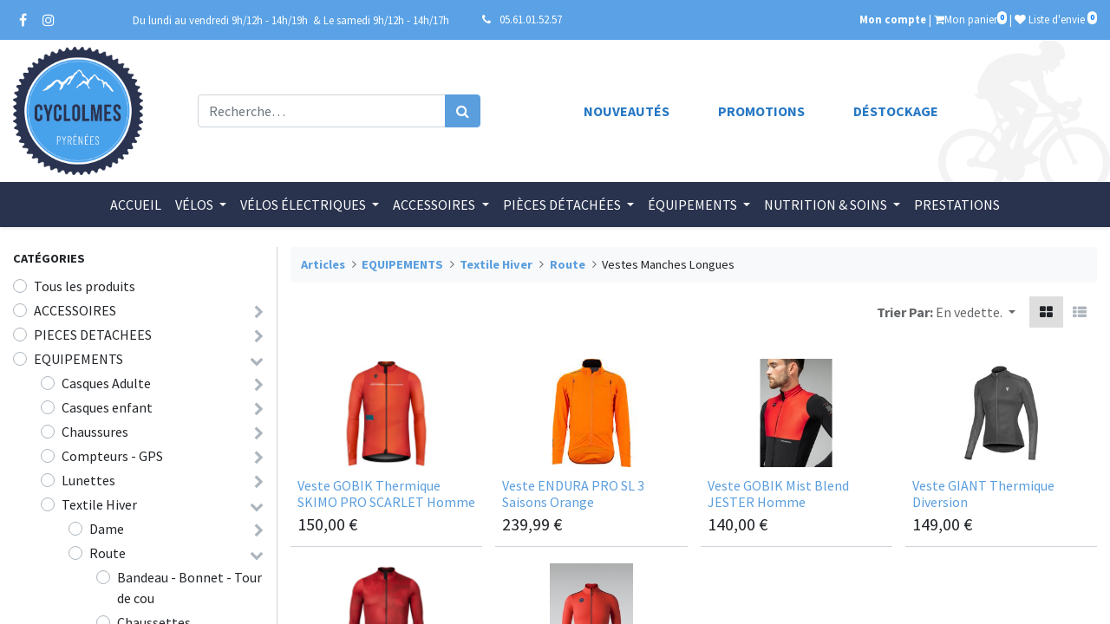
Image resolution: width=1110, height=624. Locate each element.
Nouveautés (626, 111)
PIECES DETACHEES (93, 334)
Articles (323, 264)
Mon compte (892, 19)
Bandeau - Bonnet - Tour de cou (189, 588)
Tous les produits (84, 286)
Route (107, 553)
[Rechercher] (462, 110)
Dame (106, 528)
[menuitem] (135, 204)
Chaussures (95, 431)
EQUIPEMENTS (78, 358)
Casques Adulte (106, 383)
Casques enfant (107, 407)
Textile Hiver (99, 504)
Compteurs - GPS (112, 456)
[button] (975, 312)
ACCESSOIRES (75, 310)
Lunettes (88, 480)
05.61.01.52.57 (531, 19)
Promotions (761, 111)
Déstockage (895, 111)
